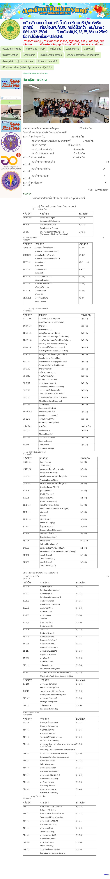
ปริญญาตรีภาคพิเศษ (29, 73)
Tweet (106, 875)
